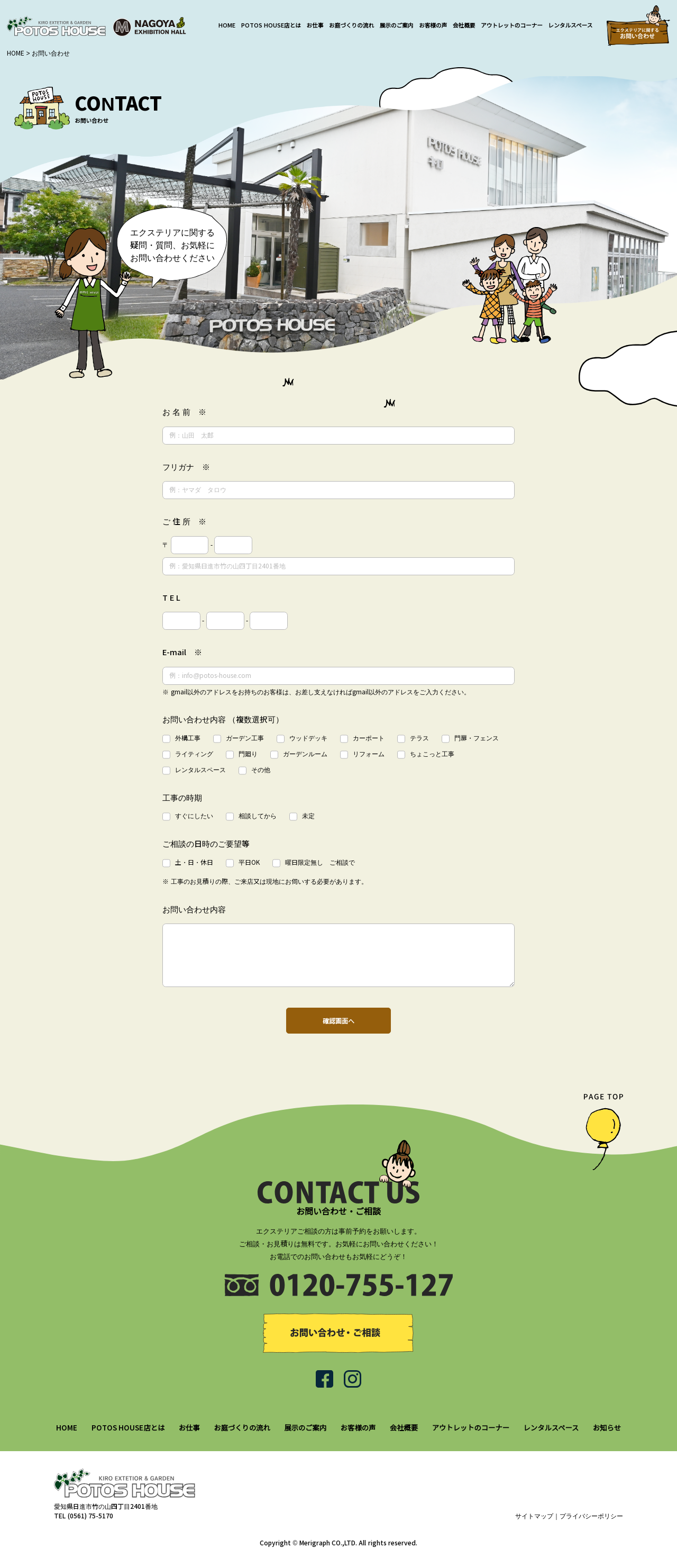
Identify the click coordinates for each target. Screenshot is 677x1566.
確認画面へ (338, 1021)
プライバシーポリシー (591, 1516)
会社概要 (464, 25)
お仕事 (315, 25)
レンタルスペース (570, 25)
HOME (226, 25)
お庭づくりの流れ (351, 25)
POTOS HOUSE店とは (271, 25)
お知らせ (607, 1428)
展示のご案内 (397, 25)
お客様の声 (433, 25)
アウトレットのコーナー (512, 25)
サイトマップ (534, 1516)
